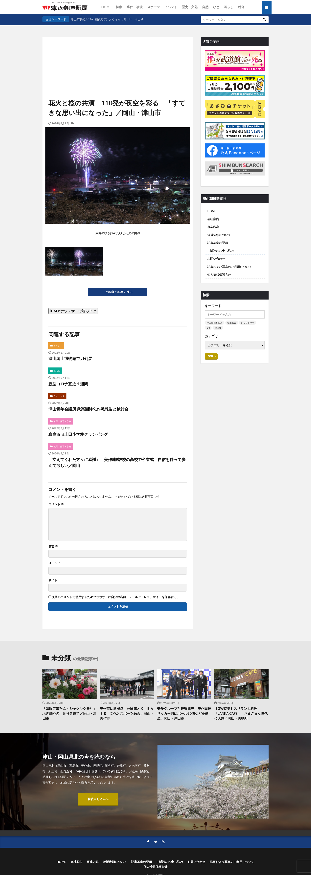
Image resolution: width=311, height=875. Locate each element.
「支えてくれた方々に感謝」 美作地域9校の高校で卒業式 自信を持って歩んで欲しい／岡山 (116, 462)
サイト (52, 580)
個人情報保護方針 (219, 274)
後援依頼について (219, 235)
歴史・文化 (190, 7)
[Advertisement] (117, 57)
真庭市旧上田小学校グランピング (78, 434)
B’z (130, 19)
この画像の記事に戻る (117, 292)
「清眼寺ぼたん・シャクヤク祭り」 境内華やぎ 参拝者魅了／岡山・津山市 (69, 713)
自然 (205, 7)
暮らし (228, 7)
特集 (119, 7)
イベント (170, 7)
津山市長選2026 (82, 19)
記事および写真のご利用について (229, 266)
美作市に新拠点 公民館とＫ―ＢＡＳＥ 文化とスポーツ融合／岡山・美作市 (127, 713)
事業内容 (213, 227)
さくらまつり (118, 19)
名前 (53, 546)
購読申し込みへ (98, 799)
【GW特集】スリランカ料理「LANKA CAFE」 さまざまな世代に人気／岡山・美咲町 (241, 713)
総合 (241, 7)
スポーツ (153, 7)
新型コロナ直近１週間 (68, 383)
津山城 (138, 19)
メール (54, 563)
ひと (216, 7)
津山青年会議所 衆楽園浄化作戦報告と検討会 (88, 408)
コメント (56, 504)
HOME (106, 7)
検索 (210, 356)
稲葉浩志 (101, 19)
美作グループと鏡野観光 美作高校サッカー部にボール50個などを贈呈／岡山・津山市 (184, 713)
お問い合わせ (216, 258)
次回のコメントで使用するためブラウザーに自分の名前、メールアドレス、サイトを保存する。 (115, 596)
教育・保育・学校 (62, 421)
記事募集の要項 (217, 242)
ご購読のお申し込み (220, 250)
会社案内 (213, 219)
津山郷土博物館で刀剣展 (70, 358)
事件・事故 (135, 7)
